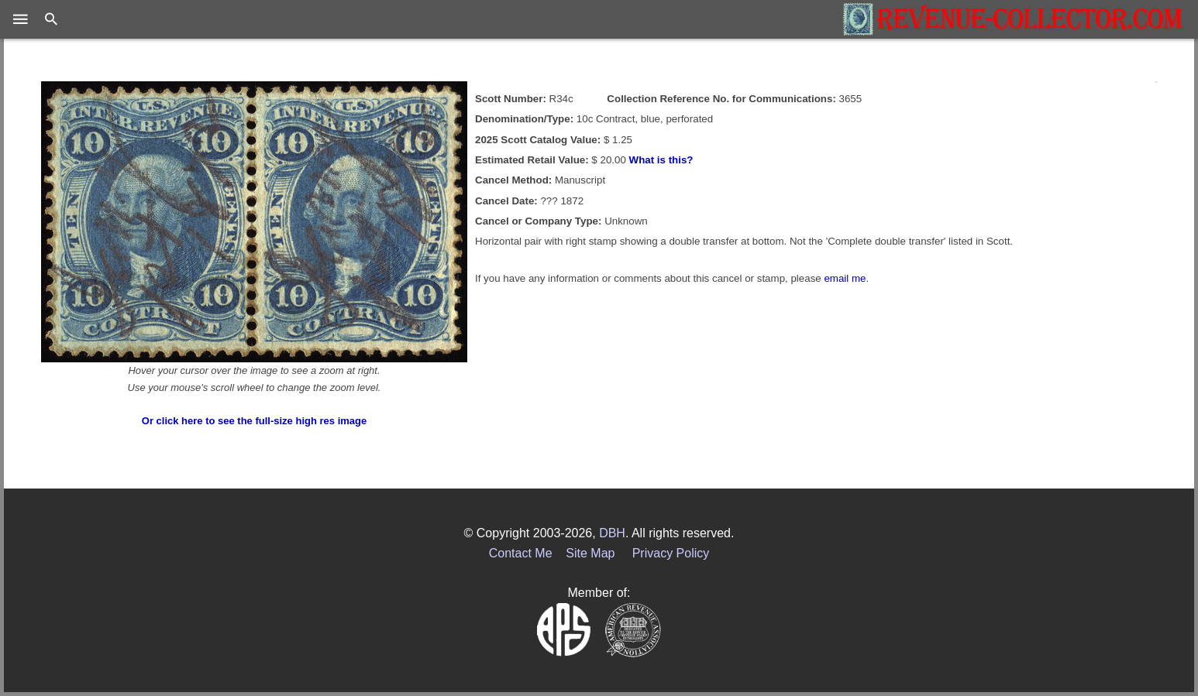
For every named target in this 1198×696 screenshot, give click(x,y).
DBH (612, 533)
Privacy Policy (671, 553)
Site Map (590, 553)
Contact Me (521, 553)
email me (845, 278)
